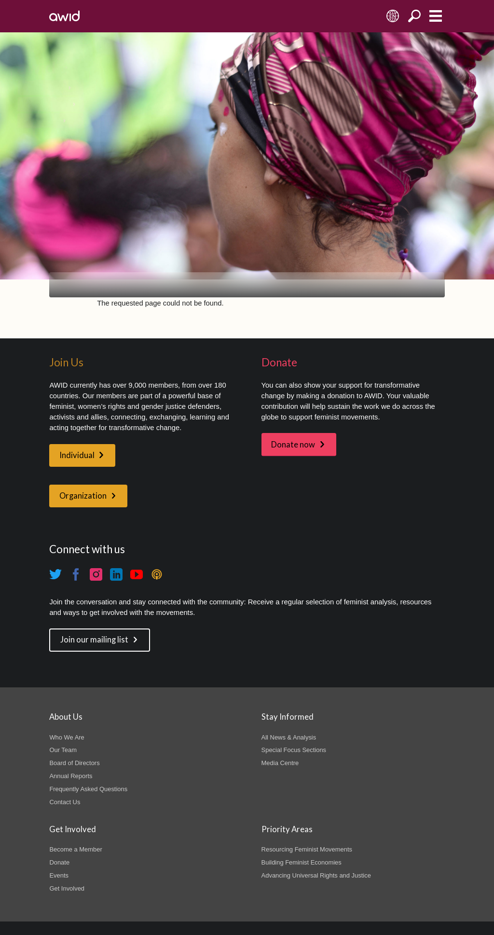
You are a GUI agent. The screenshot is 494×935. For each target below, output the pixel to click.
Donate (59, 862)
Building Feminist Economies (301, 862)
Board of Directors (74, 763)
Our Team (63, 750)
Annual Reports (70, 776)
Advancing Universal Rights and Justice (316, 875)
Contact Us (64, 802)
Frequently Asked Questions (88, 789)
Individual (77, 455)
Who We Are (66, 737)
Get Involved (66, 888)
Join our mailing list (94, 639)
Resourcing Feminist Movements (306, 849)
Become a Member (75, 849)
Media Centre (280, 763)
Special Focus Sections (293, 750)
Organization (83, 496)
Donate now (293, 444)
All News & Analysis (288, 737)
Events (59, 875)
